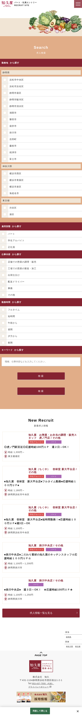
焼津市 (13, 152)
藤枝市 (13, 146)
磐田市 (13, 119)
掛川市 (13, 132)
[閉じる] (77, 711)
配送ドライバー (16, 281)
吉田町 (13, 139)
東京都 (77, 646)
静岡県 (68, 637)
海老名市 (14, 193)
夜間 (10, 342)
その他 (11, 295)
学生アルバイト (16, 240)
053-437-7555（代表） (43, 684)
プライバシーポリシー (38, 687)
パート (11, 234)
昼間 (10, 329)
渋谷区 (13, 207)
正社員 (11, 247)
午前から (12, 323)
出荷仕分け (14, 275)
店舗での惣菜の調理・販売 (22, 262)
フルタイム (14, 309)
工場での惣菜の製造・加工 (22, 268)
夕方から (12, 336)
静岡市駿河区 (16, 99)
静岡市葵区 (15, 93)
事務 (10, 288)
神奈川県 (69, 646)
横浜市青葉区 (16, 180)
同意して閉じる (40, 711)
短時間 (11, 316)
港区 (11, 214)
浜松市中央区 (16, 79)
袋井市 (13, 126)
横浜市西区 (15, 173)
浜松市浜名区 (16, 86)
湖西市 (13, 112)
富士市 (13, 159)
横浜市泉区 (15, 186)
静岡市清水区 (16, 106)
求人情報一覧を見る (41, 613)
